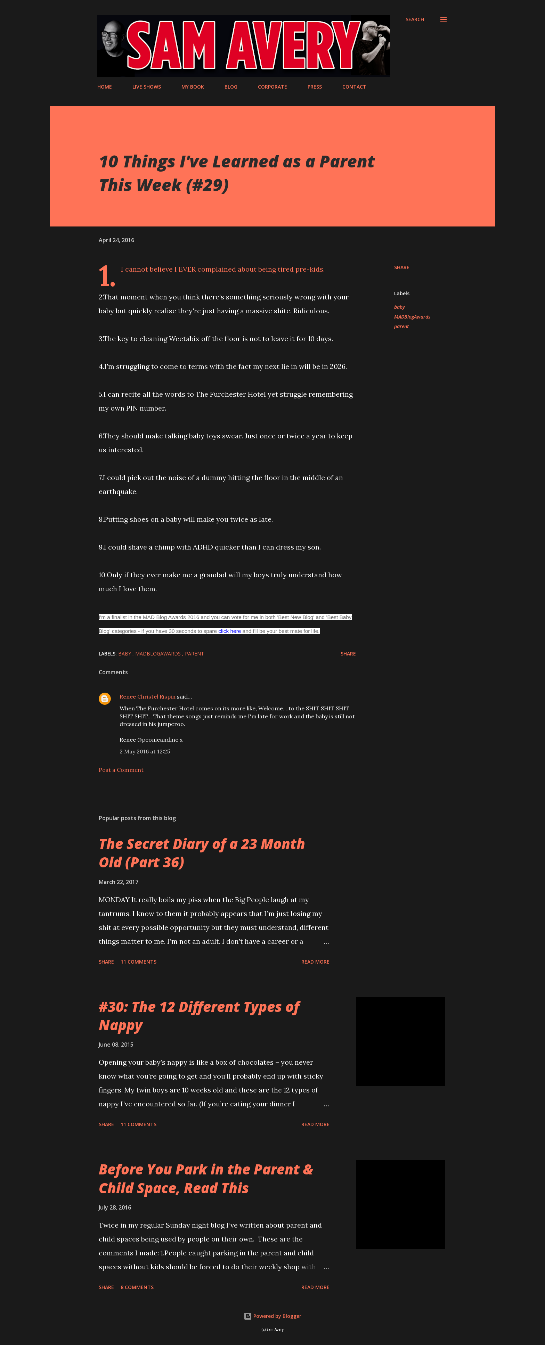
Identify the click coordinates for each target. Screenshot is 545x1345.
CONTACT (354, 86)
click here (229, 631)
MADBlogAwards (412, 316)
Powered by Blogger (272, 1316)
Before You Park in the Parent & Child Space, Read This (206, 1178)
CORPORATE (272, 86)
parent (401, 326)
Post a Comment (121, 769)
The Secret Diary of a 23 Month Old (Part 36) (202, 853)
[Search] (415, 19)
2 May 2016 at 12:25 (145, 751)
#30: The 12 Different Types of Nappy (199, 1015)
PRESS (315, 86)
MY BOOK (192, 86)
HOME (104, 86)
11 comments (138, 961)
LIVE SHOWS (146, 86)
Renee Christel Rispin (148, 696)
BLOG (231, 86)
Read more (315, 961)
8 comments (137, 1287)
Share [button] (401, 267)
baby (399, 307)
